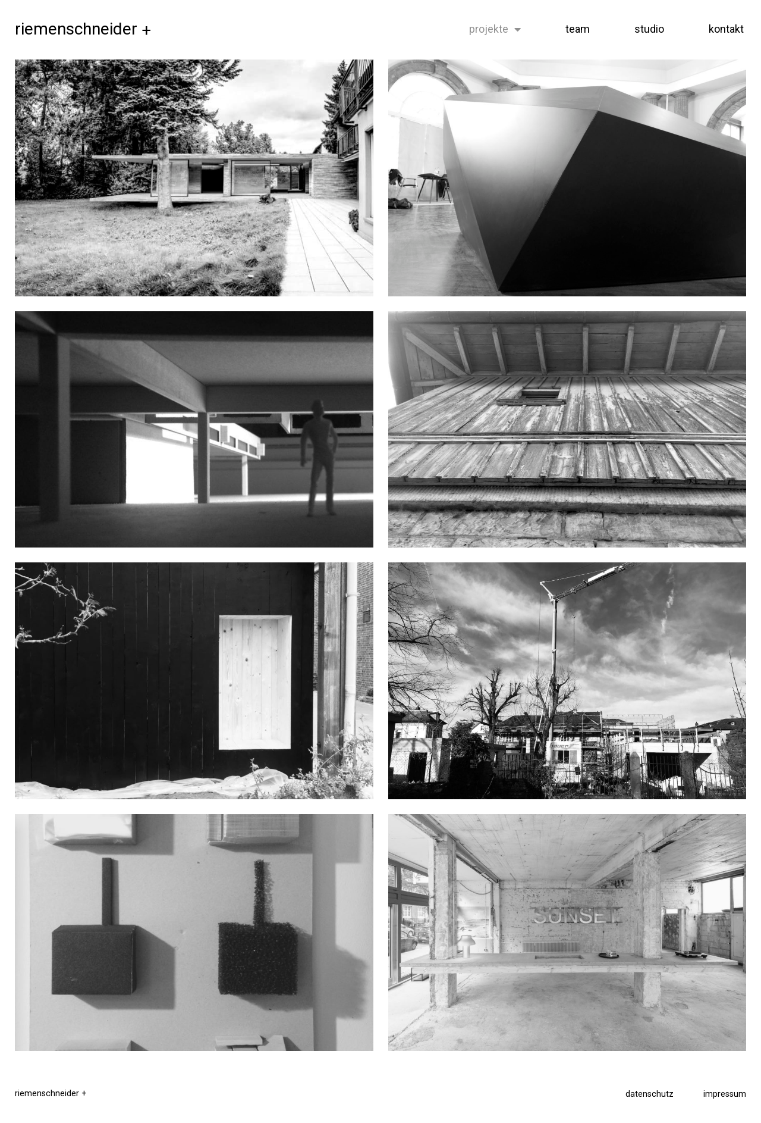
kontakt (726, 29)
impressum (724, 1094)
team (577, 29)
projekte (495, 29)
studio (649, 29)
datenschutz (649, 1094)
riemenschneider (83, 29)
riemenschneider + (51, 1093)
